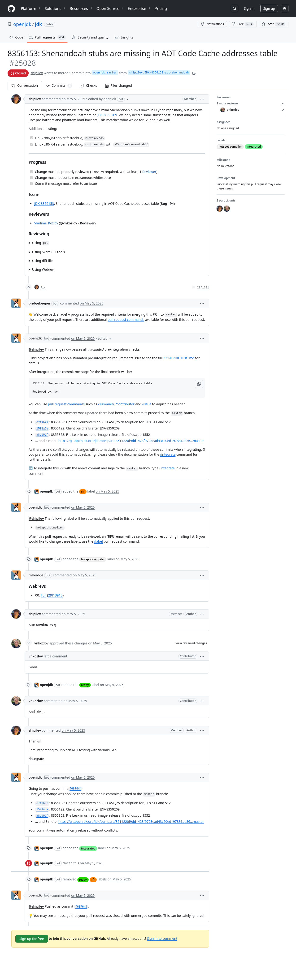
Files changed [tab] (118, 85)
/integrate (167, 454)
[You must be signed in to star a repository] (273, 24)
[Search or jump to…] (234, 8)
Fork (243, 24)
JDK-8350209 (107, 115)
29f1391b (55, 595)
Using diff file (42, 260)
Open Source (110, 8)
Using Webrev (43, 269)
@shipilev (36, 349)
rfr (82, 491)
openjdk (22, 24)
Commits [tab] (61, 85)
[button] (202, 98)
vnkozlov (41, 643)
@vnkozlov (68, 223)
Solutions (55, 8)
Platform (31, 8)
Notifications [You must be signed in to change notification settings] (212, 24)
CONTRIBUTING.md (179, 358)
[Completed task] (31, 137)
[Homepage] (11, 9)
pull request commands (126, 319)
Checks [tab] (88, 85)
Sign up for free (31, 938)
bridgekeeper (39, 303)
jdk (38, 24)
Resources (81, 8)
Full (43, 595)
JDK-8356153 (44, 203)
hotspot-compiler (92, 559)
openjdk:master (105, 72)
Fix (43, 287)
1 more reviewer (251, 103)
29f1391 (203, 287)
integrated (88, 848)
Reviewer (149, 171)
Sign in (249, 8)
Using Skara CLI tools (48, 252)
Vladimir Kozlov (46, 223)
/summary (106, 404)
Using (40, 242)
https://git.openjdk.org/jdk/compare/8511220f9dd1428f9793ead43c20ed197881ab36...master (131, 440)
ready (85, 685)
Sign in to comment (162, 938)
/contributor (125, 404)
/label (98, 541)
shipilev (36, 73)
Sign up (269, 8)
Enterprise (139, 8)
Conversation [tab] (25, 85)
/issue (146, 404)
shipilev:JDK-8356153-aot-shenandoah (159, 72)
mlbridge (36, 575)
